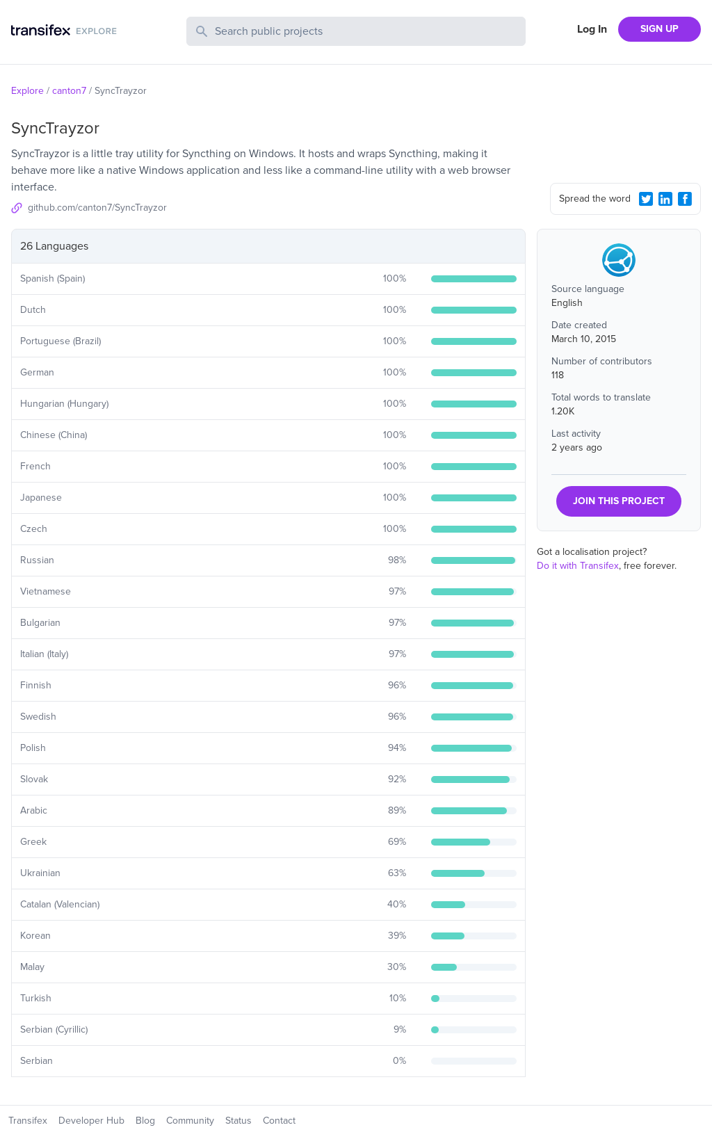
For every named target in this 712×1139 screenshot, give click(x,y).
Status (238, 1120)
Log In (592, 29)
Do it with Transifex (578, 566)
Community (190, 1120)
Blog (145, 1120)
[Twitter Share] (646, 199)
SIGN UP (659, 29)
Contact (279, 1120)
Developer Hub (91, 1120)
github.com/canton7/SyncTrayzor (97, 207)
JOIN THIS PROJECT (619, 501)
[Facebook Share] (685, 199)
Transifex (27, 1120)
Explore (27, 91)
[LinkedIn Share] (665, 199)
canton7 (69, 91)
